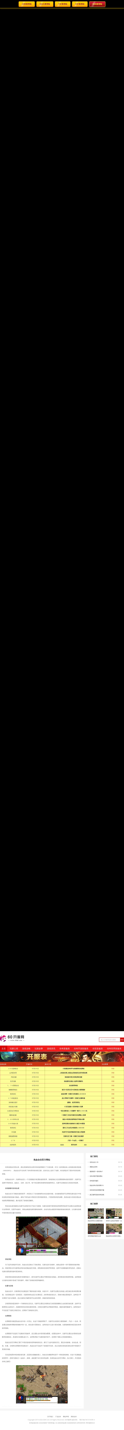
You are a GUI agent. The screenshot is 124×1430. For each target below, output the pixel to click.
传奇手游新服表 (81, 1048)
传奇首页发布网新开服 (97, 1190)
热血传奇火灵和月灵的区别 (114, 1236)
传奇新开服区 (94, 1181)
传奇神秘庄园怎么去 (94, 1236)
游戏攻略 (26, 1048)
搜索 (122, 1040)
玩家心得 (14, 1048)
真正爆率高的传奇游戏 (97, 1195)
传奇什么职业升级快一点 (114, 1221)
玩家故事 (39, 1048)
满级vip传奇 (93, 1167)
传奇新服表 (64, 1048)
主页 (4, 1048)
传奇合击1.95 (94, 1162)
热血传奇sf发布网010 (96, 1185)
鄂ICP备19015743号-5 (87, 1420)
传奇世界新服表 (114, 1048)
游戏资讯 (51, 1048)
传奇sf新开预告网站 (96, 1176)
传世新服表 (97, 1048)
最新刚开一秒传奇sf (96, 1171)
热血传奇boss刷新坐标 (95, 1221)
